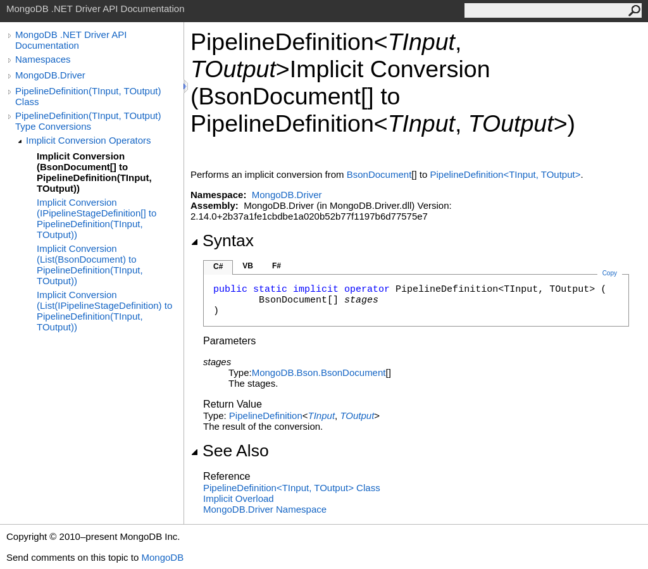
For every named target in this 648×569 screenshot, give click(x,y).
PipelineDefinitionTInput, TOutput (505, 174)
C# (218, 266)
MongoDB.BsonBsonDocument (319, 372)
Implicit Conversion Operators (88, 140)
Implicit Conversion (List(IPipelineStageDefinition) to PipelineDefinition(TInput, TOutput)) (104, 310)
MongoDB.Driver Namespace (265, 509)
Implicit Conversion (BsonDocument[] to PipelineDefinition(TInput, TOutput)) (94, 172)
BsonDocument (379, 174)
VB (247, 265)
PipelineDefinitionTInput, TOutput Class (291, 487)
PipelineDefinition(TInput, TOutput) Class (88, 96)
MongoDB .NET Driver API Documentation (71, 40)
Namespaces (43, 59)
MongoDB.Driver (50, 75)
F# (276, 265)
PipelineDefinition (265, 415)
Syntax (222, 240)
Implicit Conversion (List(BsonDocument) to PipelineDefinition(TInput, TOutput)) (90, 264)
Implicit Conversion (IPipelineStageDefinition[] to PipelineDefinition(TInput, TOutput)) (96, 218)
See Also (229, 450)
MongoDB (162, 557)
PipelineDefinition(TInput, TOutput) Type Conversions (88, 121)
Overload (238, 498)
